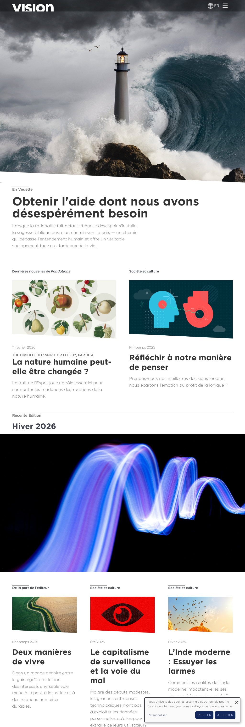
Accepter (225, 715)
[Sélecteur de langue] (210, 5)
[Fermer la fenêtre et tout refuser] (236, 701)
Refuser (204, 715)
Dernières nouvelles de (41, 271)
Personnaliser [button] (157, 715)
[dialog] (192, 710)
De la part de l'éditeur (30, 588)
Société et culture (144, 271)
